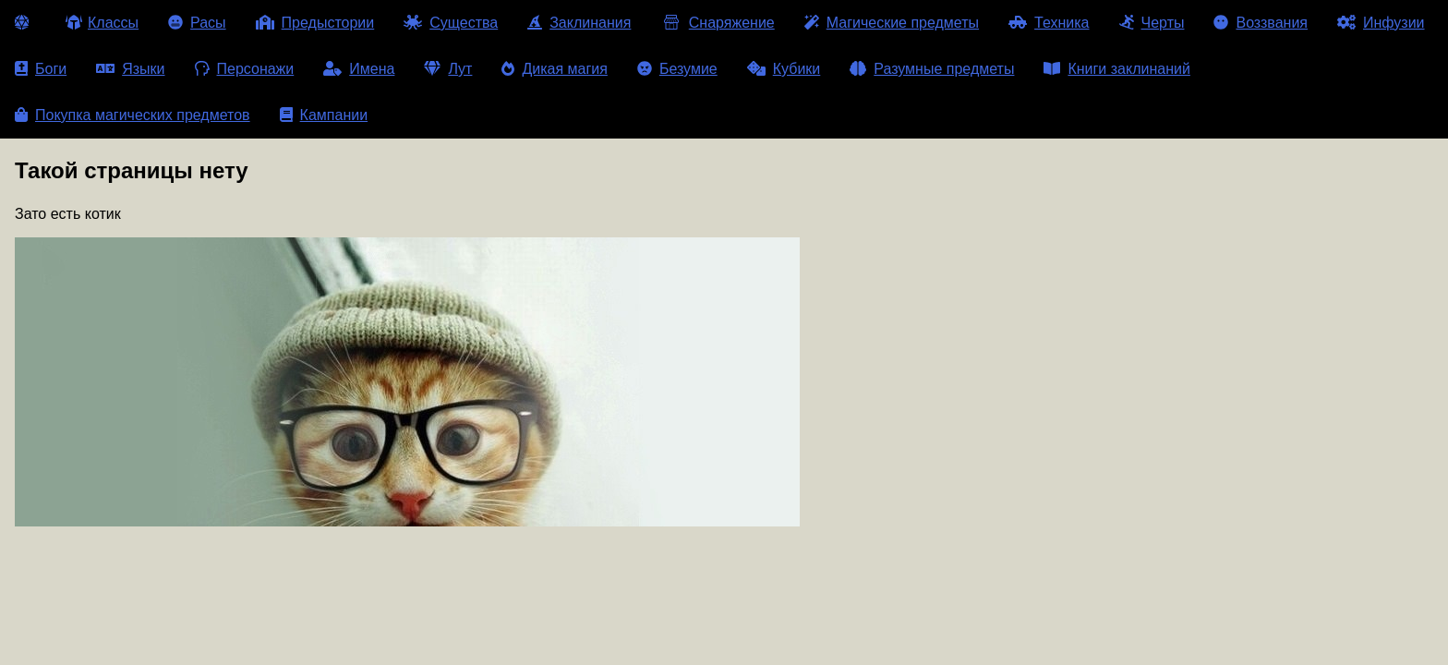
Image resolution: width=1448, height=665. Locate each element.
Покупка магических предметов (132, 115)
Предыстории (315, 22)
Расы (197, 22)
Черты (1152, 22)
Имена (358, 69)
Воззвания (1260, 22)
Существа (451, 22)
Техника (1048, 22)
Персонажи (245, 69)
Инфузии (1381, 22)
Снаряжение (717, 22)
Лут (448, 69)
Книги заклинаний (1116, 69)
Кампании (324, 115)
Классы (102, 22)
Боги (40, 69)
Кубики (784, 69)
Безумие (677, 69)
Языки (130, 69)
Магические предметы (891, 22)
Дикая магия (554, 69)
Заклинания (579, 22)
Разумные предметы (932, 69)
